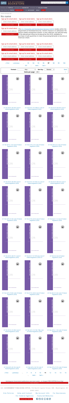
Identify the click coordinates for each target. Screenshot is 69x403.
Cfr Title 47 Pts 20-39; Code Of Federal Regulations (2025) (34, 219)
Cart (43, 10)
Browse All (7, 7)
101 (26, 65)
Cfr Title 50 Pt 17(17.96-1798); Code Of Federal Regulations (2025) (34, 330)
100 (64, 63)
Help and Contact (24, 393)
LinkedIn (50, 399)
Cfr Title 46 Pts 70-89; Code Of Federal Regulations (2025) (12, 293)
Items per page (29, 72)
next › (37, 65)
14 (60, 373)
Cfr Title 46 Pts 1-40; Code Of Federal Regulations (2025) (11, 145)
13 (55, 373)
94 (33, 63)
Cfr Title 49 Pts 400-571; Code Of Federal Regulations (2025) (12, 256)
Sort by (40, 69)
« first (7, 63)
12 (50, 373)
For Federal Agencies (25, 396)
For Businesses (59, 393)
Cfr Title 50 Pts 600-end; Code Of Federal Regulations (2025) (57, 182)
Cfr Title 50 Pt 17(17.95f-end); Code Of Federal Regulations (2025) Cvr (34, 256)
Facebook (37, 399)
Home (2, 13)
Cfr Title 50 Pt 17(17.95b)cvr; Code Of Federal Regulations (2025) (34, 108)
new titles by (13, 10)
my (30, 10)
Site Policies (8, 393)
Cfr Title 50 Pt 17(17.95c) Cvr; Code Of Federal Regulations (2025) (34, 182)
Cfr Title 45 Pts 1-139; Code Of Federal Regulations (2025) (57, 330)
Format (13, 69)
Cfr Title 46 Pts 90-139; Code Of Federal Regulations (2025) (12, 367)
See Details (34, 383)
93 (28, 63)
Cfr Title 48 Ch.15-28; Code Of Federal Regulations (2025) (57, 293)
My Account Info (43, 393)
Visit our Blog (26, 399)
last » (44, 65)
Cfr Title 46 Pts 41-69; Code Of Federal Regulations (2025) (12, 219)
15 (65, 373)
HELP (38, 10)
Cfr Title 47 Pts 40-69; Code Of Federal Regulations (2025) (34, 293)
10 (40, 373)
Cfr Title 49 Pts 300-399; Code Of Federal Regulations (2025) (12, 182)
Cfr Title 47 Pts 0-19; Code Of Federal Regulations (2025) (34, 145)
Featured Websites (45, 396)
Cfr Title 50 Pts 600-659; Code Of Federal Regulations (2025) (57, 108)
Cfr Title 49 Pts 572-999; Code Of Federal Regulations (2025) (12, 330)
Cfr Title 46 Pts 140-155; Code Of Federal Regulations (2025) (34, 367)
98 (53, 63)
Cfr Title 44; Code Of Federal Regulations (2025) (57, 256)
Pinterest (47, 399)
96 (43, 63)
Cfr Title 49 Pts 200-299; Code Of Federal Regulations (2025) (12, 108)
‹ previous (16, 63)
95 (38, 63)
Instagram (42, 399)
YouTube (45, 399)
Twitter (40, 399)
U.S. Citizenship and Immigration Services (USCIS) (37, 29)
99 (58, 63)
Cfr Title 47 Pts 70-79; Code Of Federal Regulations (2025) (57, 367)
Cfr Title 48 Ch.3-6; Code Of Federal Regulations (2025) (57, 145)
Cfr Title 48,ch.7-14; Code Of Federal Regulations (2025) (57, 219)
